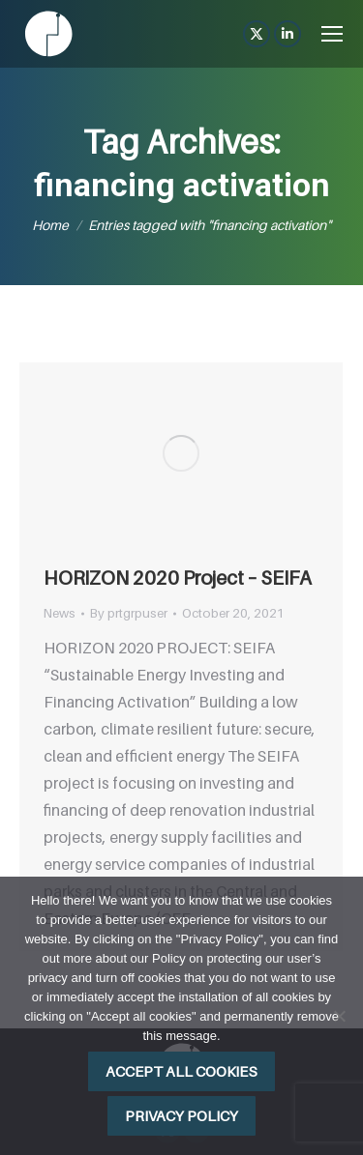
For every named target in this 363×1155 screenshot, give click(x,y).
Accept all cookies (181, 1071)
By (128, 613)
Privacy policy (181, 1115)
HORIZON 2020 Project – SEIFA (178, 578)
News (60, 613)
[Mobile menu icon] (332, 33)
